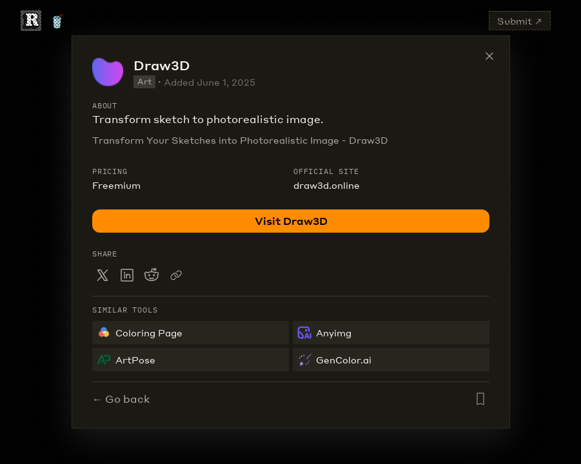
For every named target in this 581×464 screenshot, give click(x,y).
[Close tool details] (489, 56)
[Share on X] (102, 275)
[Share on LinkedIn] (127, 275)
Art (144, 81)
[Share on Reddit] (151, 275)
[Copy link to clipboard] (176, 275)
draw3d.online (326, 185)
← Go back (121, 398)
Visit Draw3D (290, 220)
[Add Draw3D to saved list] (480, 399)
